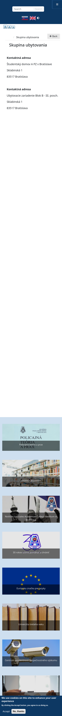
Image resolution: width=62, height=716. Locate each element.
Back (53, 36)
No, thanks (18, 711)
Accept (6, 711)
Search (38, 9)
